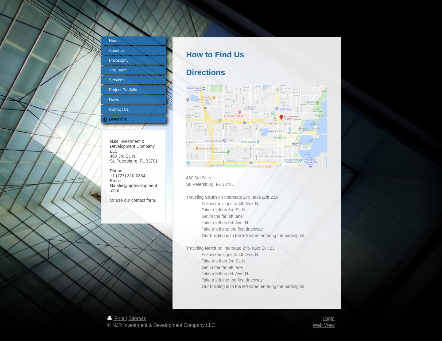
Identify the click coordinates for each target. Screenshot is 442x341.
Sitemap (137, 318)
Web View (324, 325)
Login (329, 318)
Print (116, 318)
